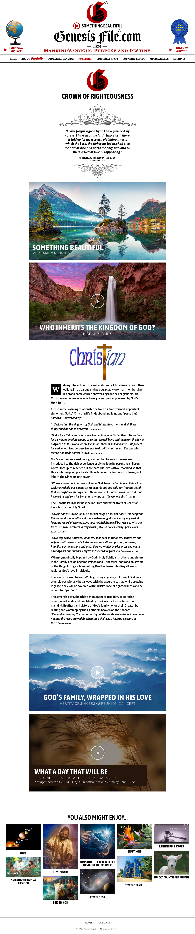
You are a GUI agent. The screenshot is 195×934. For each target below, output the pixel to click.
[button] (97, 221)
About (32, 59)
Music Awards (159, 59)
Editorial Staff (107, 59)
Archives (179, 59)
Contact (104, 922)
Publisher (85, 59)
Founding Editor (134, 59)
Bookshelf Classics (61, 59)
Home (13, 59)
